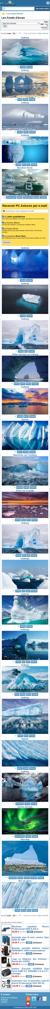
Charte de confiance (9, 998)
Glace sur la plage (25, 490)
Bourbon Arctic (25, 168)
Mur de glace (25, 881)
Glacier (25, 419)
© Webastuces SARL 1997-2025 (25, 1007)
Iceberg (25, 37)
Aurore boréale (25, 807)
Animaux (29, 280)
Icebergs (25, 558)
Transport (43, 197)
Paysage (29, 67)
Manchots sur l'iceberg (25, 455)
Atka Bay (24, 839)
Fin (20, 33)
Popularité (45, 29)
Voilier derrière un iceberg (25, 354)
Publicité (4, 1000)
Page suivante (42, 33)
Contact (4, 1002)
